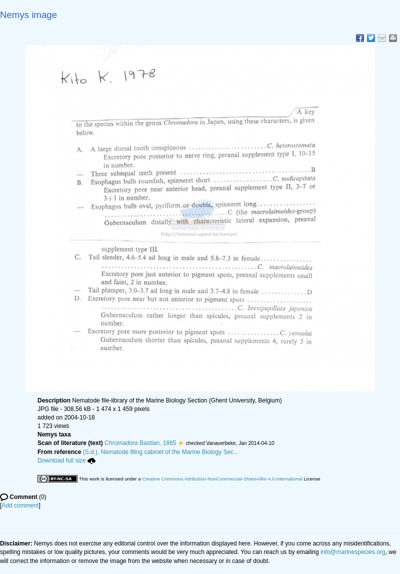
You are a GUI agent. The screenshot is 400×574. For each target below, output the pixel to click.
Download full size (67, 460)
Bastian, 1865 (140, 443)
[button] (181, 443)
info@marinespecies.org (353, 552)
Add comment (20, 505)
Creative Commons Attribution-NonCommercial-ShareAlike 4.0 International (222, 479)
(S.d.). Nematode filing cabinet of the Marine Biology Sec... (161, 452)
